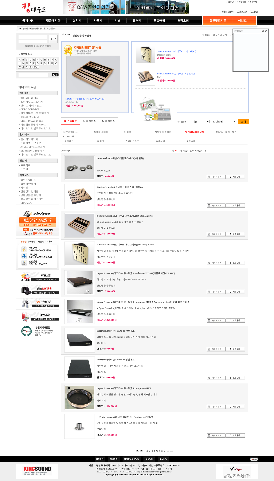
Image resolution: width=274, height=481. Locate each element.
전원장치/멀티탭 (28, 191)
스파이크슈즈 (131, 141)
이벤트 (242, 20)
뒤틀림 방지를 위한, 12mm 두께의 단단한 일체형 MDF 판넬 (126, 337)
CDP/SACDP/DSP (29, 109)
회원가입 (29, 46)
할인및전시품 (217, 20)
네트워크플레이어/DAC (32, 124)
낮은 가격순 (89, 121)
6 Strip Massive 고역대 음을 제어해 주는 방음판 (120, 222)
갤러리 (137, 20)
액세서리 (222, 35)
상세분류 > (183, 121)
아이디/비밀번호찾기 (42, 46)
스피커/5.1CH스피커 (31, 101)
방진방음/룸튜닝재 (30, 195)
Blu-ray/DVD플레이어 (31, 150)
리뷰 (117, 20)
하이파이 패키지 (28, 98)
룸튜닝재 (101, 429)
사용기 (98, 20)
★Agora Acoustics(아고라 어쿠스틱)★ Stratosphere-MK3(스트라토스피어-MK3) (136, 308)
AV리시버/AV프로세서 (32, 146)
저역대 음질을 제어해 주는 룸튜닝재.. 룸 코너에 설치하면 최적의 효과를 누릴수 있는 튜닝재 (143, 250)
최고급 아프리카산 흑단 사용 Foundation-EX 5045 (121, 279)
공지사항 (28, 20)
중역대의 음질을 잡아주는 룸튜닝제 (115, 193)
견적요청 (183, 20)
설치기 (77, 20)
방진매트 (68, 141)
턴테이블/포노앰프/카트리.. (34, 113)
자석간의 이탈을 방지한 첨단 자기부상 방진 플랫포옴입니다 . (127, 394)
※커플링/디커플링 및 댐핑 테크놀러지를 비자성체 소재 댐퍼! (128, 423)
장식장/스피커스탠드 (31, 199)
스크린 (23, 169)
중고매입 (159, 20)
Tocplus (238, 31)
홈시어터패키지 (28, 139)
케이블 (23, 187)
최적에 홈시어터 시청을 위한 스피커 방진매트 (120, 365)
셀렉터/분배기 (27, 183)
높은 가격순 (108, 121)
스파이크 (99, 141)
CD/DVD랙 (26, 202)
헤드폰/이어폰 (27, 180)
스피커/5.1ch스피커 (30, 143)
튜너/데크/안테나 (29, 117)
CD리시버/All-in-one (31, 120)
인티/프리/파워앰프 (30, 105)
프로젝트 (24, 165)
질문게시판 (53, 20)
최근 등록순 (70, 121)
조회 (243, 121)
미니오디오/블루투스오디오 (35, 128)
